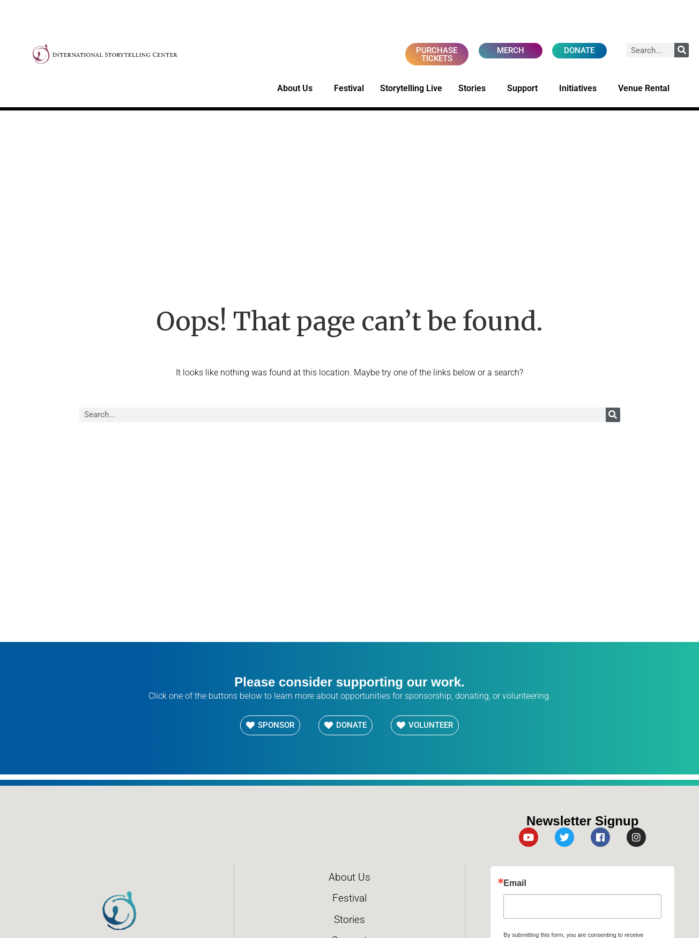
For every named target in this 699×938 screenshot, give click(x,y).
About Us (297, 89)
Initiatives (580, 89)
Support (525, 89)
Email (514, 884)
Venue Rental (646, 89)
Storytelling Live (411, 89)
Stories (474, 89)
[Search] (681, 50)
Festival (349, 89)
